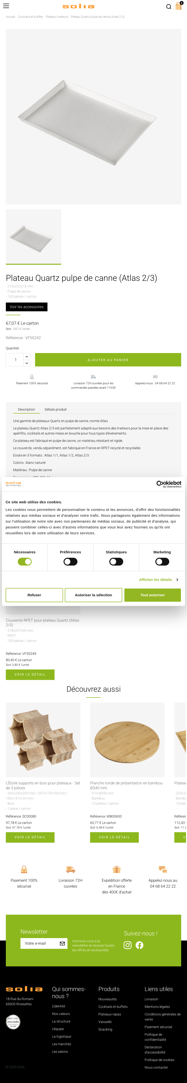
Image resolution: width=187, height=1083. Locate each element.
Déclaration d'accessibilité (155, 1050)
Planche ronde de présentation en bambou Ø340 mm (126, 785)
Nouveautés (107, 999)
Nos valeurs (61, 1013)
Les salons (60, 1051)
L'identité (58, 1006)
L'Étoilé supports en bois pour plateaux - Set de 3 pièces (43, 785)
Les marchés (61, 1044)
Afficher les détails (155, 579)
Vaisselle (105, 1021)
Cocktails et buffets (113, 1006)
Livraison (151, 999)
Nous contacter (156, 1067)
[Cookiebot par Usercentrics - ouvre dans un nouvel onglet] (160, 484)
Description (26, 409)
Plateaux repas (109, 1014)
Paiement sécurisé (158, 1027)
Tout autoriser (152, 595)
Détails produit (56, 409)
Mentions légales (157, 1006)
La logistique (61, 1036)
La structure (61, 1021)
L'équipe (58, 1029)
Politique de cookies (159, 1060)
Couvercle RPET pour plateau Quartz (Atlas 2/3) (42, 623)
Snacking (105, 1029)
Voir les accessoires (27, 307)
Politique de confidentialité (155, 1037)
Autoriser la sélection (93, 595)
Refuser (34, 595)
